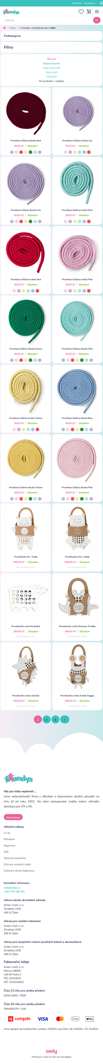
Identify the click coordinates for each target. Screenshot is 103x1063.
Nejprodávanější (51, 68)
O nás (7, 833)
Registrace (90, 3)
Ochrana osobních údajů (17, 864)
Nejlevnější (52, 72)
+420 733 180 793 (14, 891)
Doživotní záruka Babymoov (19, 870)
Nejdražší (52, 76)
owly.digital (65, 1056)
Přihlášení (77, 3)
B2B (6, 852)
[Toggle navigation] (96, 11)
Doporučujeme (51, 63)
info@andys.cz (12, 887)
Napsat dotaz (13, 817)
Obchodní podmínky (15, 858)
